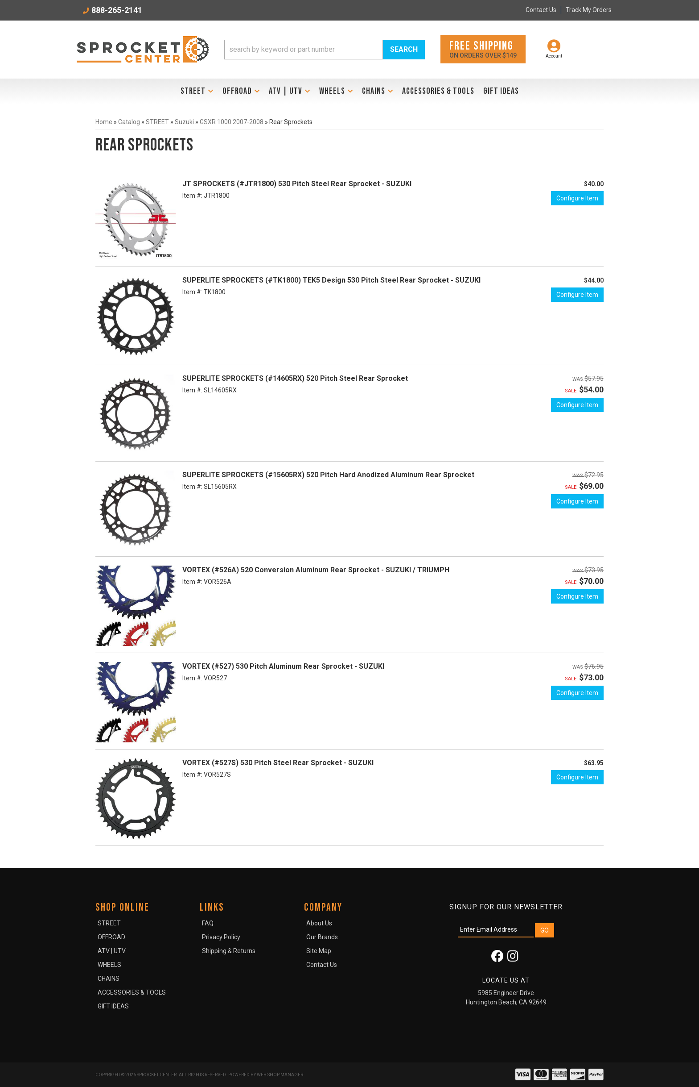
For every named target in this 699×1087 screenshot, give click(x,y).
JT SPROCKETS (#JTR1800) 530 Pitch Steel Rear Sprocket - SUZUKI (296, 183)
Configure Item (577, 198)
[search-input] (303, 49)
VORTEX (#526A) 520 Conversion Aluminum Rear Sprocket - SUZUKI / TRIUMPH (315, 570)
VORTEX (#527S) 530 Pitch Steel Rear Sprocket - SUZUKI (278, 762)
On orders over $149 (483, 49)
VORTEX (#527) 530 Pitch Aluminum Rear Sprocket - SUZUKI (283, 666)
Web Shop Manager (280, 1074)
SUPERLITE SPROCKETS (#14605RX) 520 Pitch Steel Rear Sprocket (295, 378)
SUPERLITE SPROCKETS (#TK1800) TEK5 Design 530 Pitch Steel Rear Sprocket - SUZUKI (331, 280)
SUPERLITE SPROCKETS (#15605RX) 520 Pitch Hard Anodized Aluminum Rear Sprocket (328, 475)
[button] (324, 49)
